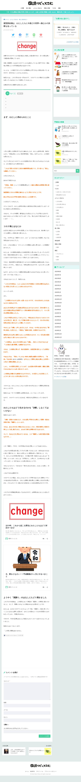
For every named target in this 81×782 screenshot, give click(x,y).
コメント (7, 681)
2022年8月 (58, 272)
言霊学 (58, 219)
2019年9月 (58, 308)
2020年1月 (58, 294)
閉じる (20, 94)
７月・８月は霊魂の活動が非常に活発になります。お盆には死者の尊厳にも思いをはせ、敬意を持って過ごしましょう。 (40, 12)
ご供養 (22, 8)
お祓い (58, 235)
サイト (6, 718)
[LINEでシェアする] (34, 36)
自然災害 (58, 238)
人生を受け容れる (61, 205)
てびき (54, 8)
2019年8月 (58, 311)
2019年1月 (58, 332)
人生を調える (59, 208)
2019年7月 (58, 315)
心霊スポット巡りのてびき (63, 192)
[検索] (77, 171)
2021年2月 (58, 283)
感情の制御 (59, 217)
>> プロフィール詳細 (60, 379)
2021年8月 (58, 279)
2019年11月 (58, 301)
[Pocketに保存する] (40, 36)
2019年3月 (58, 329)
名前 (5, 703)
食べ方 (58, 223)
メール (6, 710)
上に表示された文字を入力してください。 (16, 729)
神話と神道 (47, 8)
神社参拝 (57, 241)
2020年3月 (58, 290)
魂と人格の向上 (60, 225)
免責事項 (32, 772)
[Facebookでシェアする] (20, 36)
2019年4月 (58, 325)
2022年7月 (58, 276)
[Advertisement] (27, 134)
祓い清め (28, 8)
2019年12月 (58, 297)
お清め (58, 232)
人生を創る (59, 202)
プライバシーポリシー (50, 772)
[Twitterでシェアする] (13, 36)
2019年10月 (58, 304)
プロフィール (39, 772)
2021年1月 (58, 286)
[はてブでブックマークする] (27, 36)
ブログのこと (59, 254)
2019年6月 (58, 318)
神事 (57, 248)
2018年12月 (58, 336)
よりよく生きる (37, 8)
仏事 (57, 186)
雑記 (59, 8)
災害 (57, 260)
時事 (57, 257)
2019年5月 (58, 322)
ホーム (27, 772)
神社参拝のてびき (61, 195)
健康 (57, 211)
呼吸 (57, 214)
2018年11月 (58, 340)
